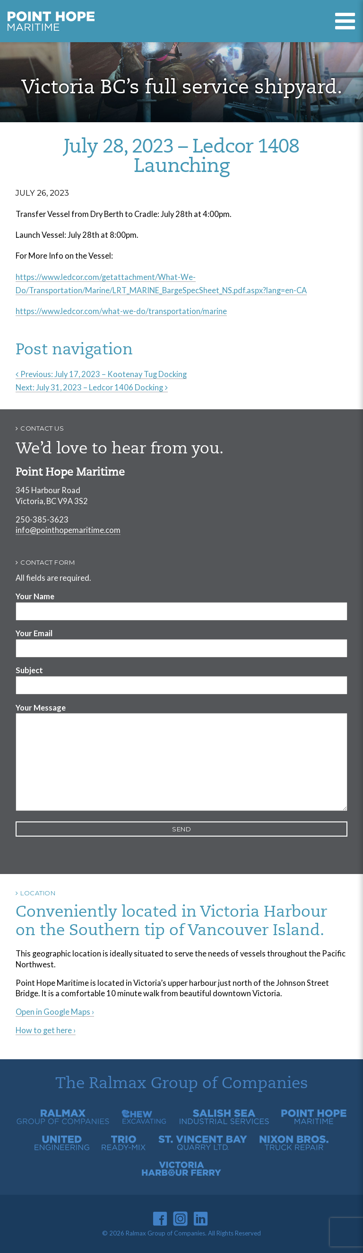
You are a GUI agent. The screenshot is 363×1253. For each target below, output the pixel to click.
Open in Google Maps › (55, 1011)
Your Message (41, 707)
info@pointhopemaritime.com (68, 529)
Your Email (34, 633)
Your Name (35, 596)
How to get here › (46, 1030)
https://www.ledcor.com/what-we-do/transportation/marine (121, 311)
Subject (29, 670)
